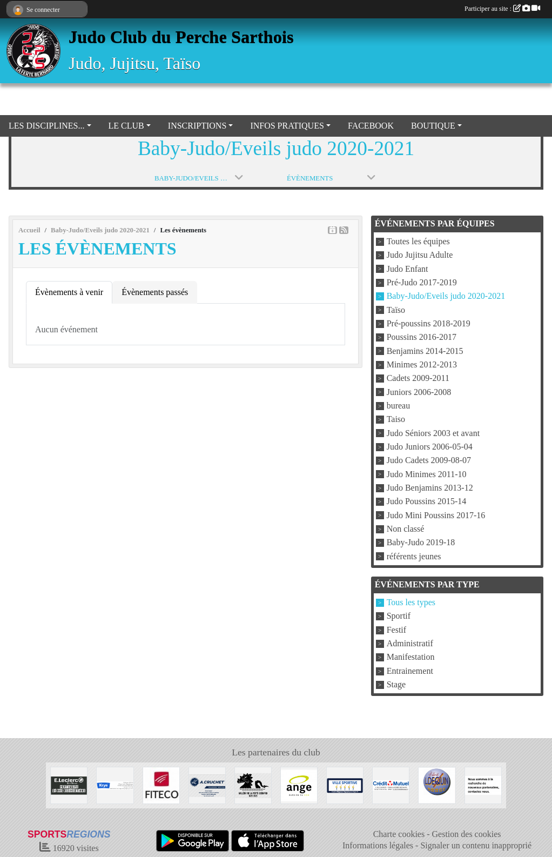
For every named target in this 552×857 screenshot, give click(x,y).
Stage (396, 684)
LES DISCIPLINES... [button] (46, 125)
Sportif (398, 616)
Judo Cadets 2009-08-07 (429, 460)
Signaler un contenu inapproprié (475, 845)
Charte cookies (399, 834)
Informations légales (377, 845)
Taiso (396, 419)
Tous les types (411, 602)
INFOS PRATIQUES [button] (287, 125)
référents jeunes (414, 556)
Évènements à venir (69, 292)
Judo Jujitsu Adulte (420, 255)
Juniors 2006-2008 (419, 392)
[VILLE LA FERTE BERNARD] (344, 784)
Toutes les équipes (418, 241)
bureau (398, 405)
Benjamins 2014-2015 (425, 351)
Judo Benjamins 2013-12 (430, 487)
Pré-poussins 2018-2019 (428, 323)
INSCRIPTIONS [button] (197, 125)
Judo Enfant (407, 268)
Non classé (406, 528)
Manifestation (411, 657)
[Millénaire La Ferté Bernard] (253, 784)
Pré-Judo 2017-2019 (422, 282)
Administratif (410, 643)
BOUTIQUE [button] (433, 125)
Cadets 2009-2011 (418, 378)
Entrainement (410, 670)
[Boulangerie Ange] (299, 784)
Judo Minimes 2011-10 (427, 474)
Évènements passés (155, 292)
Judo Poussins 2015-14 (427, 501)
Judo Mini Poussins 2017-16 (436, 515)
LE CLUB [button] (126, 125)
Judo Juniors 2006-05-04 (430, 446)
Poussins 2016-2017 (421, 337)
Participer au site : (502, 8)
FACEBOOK (371, 125)
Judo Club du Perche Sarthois (181, 36)
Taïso (396, 309)
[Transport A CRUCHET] (207, 784)
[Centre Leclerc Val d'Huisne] (68, 784)
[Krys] (114, 784)
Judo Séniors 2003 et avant (433, 433)
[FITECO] (161, 784)
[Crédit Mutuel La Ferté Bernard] (390, 784)
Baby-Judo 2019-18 (421, 542)
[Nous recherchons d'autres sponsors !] (483, 784)
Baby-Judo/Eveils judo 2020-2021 (446, 296)
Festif (396, 629)
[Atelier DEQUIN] (436, 784)
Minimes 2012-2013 (422, 364)
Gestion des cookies (466, 834)
